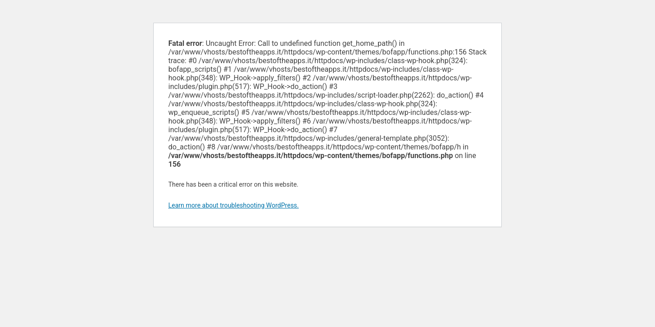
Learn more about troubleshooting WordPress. (233, 205)
